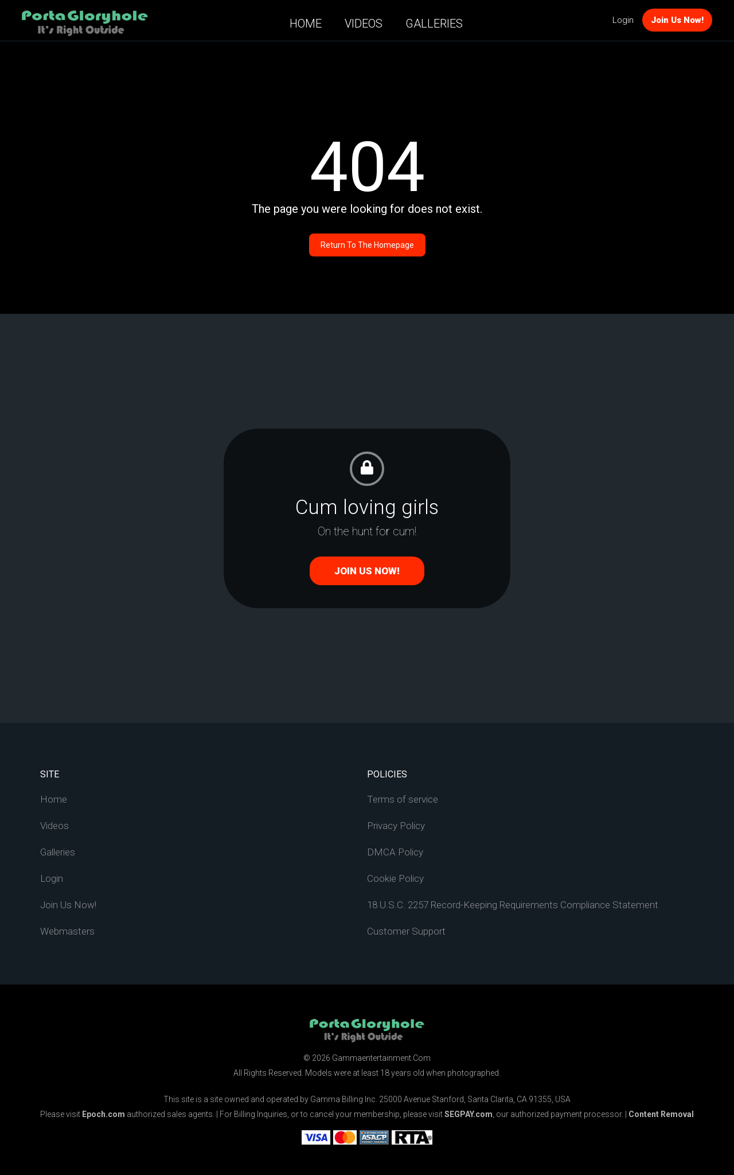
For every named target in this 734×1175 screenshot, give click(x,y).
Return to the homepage (367, 245)
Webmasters (67, 931)
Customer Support (406, 931)
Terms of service (402, 799)
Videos (363, 23)
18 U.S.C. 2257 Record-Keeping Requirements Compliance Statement (512, 905)
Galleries (434, 23)
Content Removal (661, 1114)
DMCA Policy (395, 852)
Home (306, 23)
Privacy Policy (396, 825)
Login (623, 20)
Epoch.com (103, 1114)
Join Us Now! (677, 20)
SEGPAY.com (468, 1114)
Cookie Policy (395, 878)
